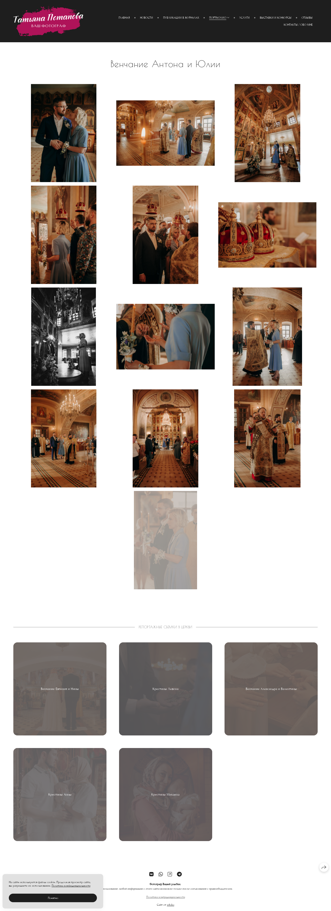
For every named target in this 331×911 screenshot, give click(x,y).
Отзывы (307, 17)
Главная (124, 17)
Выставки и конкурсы (275, 17)
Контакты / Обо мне (298, 24)
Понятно (53, 898)
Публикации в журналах (181, 17)
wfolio (170, 908)
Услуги (244, 17)
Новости (146, 17)
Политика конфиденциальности (165, 900)
